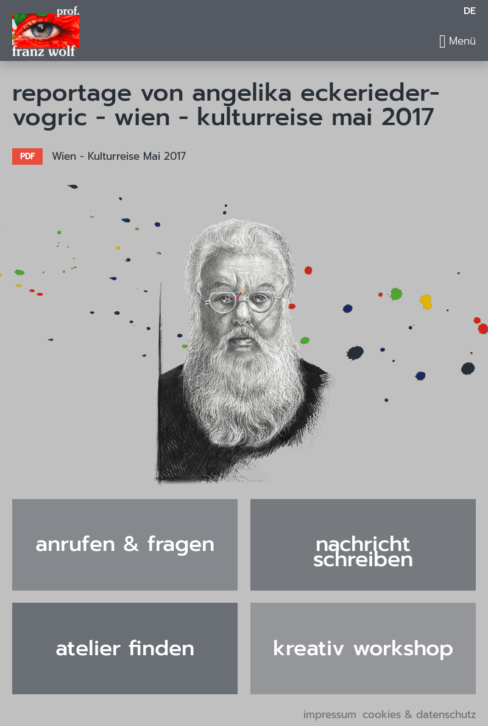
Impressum (329, 714)
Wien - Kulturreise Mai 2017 (119, 156)
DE (470, 11)
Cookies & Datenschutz (419, 714)
